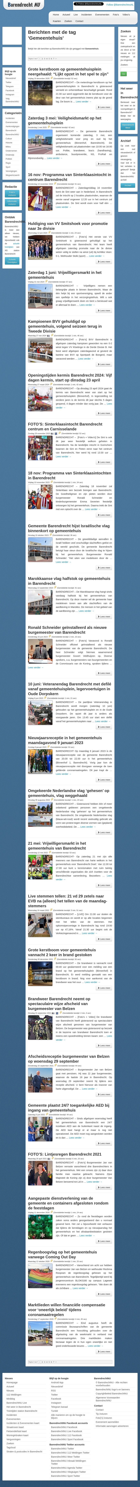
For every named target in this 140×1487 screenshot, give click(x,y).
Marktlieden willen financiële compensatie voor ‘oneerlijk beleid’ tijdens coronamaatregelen (66, 1310)
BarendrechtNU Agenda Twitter (66, 1468)
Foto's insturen (12, 193)
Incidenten (86, 14)
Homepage (12, 1382)
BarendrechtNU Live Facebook (66, 1431)
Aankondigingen (12, 126)
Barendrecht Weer (128, 126)
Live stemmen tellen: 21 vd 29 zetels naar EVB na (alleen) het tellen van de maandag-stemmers (67, 901)
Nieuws (10, 1390)
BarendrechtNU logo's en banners (113, 1389)
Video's (126, 14)
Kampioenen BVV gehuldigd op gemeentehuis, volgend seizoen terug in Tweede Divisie (65, 326)
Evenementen (102, 14)
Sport (8, 167)
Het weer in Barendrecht (18, 1407)
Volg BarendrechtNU (12, 100)
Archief (128, 185)
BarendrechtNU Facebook (64, 1427)
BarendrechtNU (12, 134)
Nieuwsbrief (11, 78)
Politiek (9, 159)
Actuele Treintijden (12, 260)
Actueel (66, 14)
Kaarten (57, 21)
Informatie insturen (12, 202)
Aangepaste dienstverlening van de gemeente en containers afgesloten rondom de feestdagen (68, 1203)
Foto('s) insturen (104, 1418)
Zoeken (68, 21)
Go (123, 74)
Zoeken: (124, 65)
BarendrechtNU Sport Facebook (67, 1439)
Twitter (8, 82)
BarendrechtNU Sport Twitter (65, 1476)
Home (56, 14)
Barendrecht (11, 130)
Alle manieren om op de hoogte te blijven (68, 1416)
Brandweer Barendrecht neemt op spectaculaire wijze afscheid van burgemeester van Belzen (59, 1004)
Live (76, 14)
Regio (8, 163)
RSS (53, 1390)
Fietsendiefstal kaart (16, 1431)
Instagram (10, 94)
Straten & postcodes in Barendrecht (24, 1451)
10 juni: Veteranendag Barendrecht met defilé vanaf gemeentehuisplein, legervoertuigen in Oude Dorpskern (69, 689)
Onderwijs (10, 155)
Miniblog (10, 1398)
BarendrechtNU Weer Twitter (65, 1456)
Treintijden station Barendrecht (21, 1411)
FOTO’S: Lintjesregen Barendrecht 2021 (64, 1154)
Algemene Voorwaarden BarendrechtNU (108, 1399)
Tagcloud (11, 1447)
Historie (9, 143)
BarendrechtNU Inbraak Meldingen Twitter (68, 1462)
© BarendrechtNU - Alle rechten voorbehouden (111, 1384)
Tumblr (54, 1411)
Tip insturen (102, 1414)
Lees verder (84, 101)
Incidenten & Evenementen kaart (22, 1423)
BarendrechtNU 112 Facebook (66, 1435)
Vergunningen (13, 1439)
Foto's (116, 14)
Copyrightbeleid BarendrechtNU (112, 1393)
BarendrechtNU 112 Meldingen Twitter (70, 1452)
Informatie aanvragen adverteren (112, 1426)
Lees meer (103, 107)
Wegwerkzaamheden (12, 175)
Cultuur (9, 139)
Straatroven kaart (15, 1427)
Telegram (10, 86)
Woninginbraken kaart (17, 1435)
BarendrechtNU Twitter (62, 1448)
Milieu (8, 147)
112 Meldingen (13, 1394)
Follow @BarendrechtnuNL (120, 4)
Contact (79, 21)
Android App (57, 1382)
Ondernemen (11, 151)
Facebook (10, 90)
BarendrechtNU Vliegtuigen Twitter (68, 1472)
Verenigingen (11, 171)
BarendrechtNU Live (16, 1403)
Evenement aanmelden (107, 1422)
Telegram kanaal (59, 1407)
